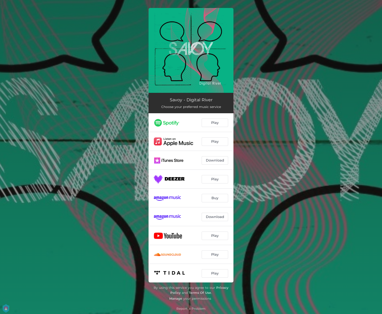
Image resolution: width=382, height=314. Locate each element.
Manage (175, 298)
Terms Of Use (200, 293)
